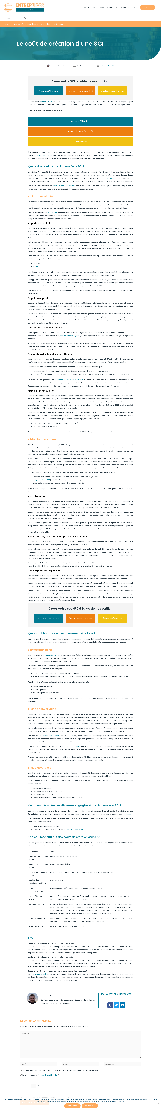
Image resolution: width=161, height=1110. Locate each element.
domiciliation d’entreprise (51, 735)
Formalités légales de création (112, 90)
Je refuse (90, 1106)
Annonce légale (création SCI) (80, 90)
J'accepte (72, 1106)
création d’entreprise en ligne (63, 185)
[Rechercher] (25, 18)
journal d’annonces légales (69, 335)
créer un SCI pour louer (71, 746)
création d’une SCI (46, 101)
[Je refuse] (158, 1103)
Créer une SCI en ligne (48, 90)
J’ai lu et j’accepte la (39, 1075)
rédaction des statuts (44, 155)
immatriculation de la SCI (73, 829)
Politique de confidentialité (48, 1075)
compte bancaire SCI (54, 655)
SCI (117, 275)
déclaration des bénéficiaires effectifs (68, 379)
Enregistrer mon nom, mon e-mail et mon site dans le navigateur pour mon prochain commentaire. (61, 1070)
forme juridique (52, 444)
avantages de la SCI (45, 974)
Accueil (6, 24)
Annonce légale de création (80, 617)
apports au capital (107, 178)
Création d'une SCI (33, 24)
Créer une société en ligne (49, 617)
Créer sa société (17, 24)
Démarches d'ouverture (112, 617)
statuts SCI (127, 814)
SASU (71, 735)
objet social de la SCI (42, 479)
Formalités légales (80, 141)
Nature (35, 266)
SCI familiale (52, 212)
